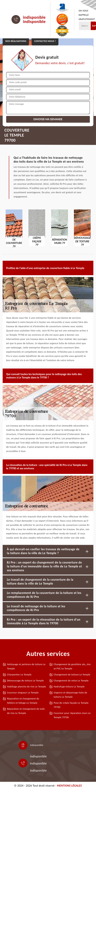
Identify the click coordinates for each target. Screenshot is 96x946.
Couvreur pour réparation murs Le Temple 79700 (72, 715)
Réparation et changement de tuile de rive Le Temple (26, 711)
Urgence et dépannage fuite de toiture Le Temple (70, 694)
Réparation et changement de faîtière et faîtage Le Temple (23, 700)
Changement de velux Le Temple (71, 680)
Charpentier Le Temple (19, 674)
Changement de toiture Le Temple (72, 674)
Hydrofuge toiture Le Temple (69, 686)
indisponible (34, 17)
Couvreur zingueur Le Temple (23, 692)
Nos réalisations (15, 41)
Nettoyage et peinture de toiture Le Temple (26, 666)
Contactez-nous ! (45, 41)
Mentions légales (69, 785)
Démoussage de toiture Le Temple (25, 680)
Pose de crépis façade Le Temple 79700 (71, 705)
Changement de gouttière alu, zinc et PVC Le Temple (72, 666)
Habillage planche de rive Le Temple (26, 686)
